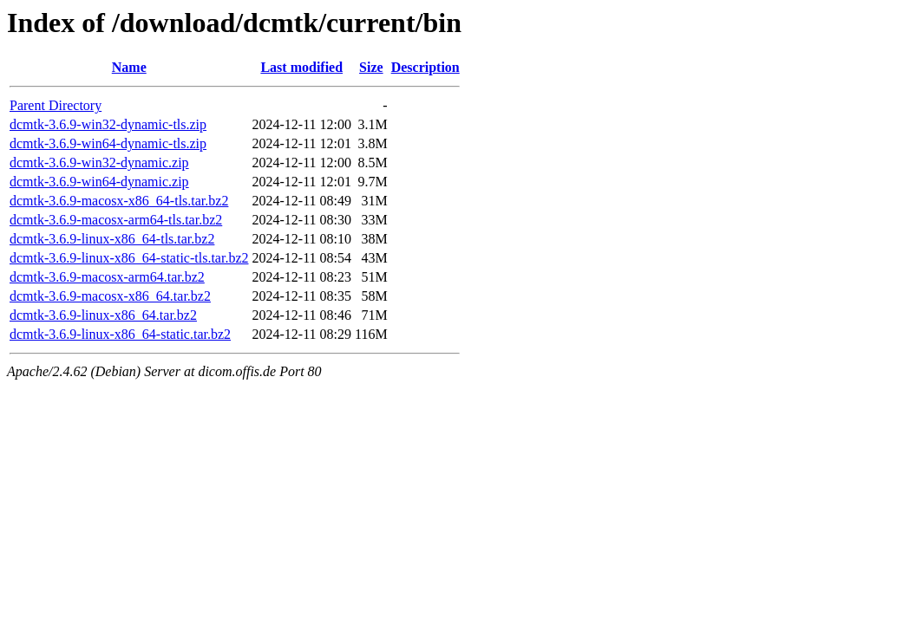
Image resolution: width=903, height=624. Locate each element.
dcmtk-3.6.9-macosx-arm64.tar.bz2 (107, 277)
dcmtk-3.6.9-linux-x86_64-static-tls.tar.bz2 (129, 257)
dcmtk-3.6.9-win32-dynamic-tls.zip (108, 124)
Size (371, 67)
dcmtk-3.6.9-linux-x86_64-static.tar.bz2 (120, 334)
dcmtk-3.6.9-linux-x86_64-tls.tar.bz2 (112, 238)
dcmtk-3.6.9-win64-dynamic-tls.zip (108, 143)
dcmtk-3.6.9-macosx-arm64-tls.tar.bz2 (116, 219)
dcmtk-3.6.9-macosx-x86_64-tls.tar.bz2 (119, 200)
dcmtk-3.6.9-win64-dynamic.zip (99, 181)
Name (129, 67)
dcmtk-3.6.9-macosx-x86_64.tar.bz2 (110, 296)
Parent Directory (55, 105)
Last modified (301, 67)
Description (425, 67)
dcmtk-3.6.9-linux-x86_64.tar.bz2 (103, 315)
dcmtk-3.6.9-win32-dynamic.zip (99, 162)
